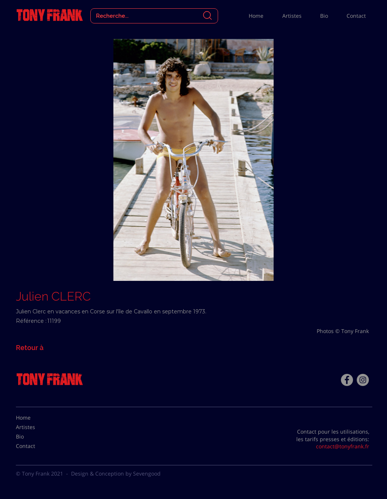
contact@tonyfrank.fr (342, 446)
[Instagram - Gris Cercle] (363, 380)
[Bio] (35, 436)
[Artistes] (35, 427)
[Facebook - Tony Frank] (347, 380)
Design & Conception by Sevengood (116, 473)
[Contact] (35, 446)
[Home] (35, 418)
